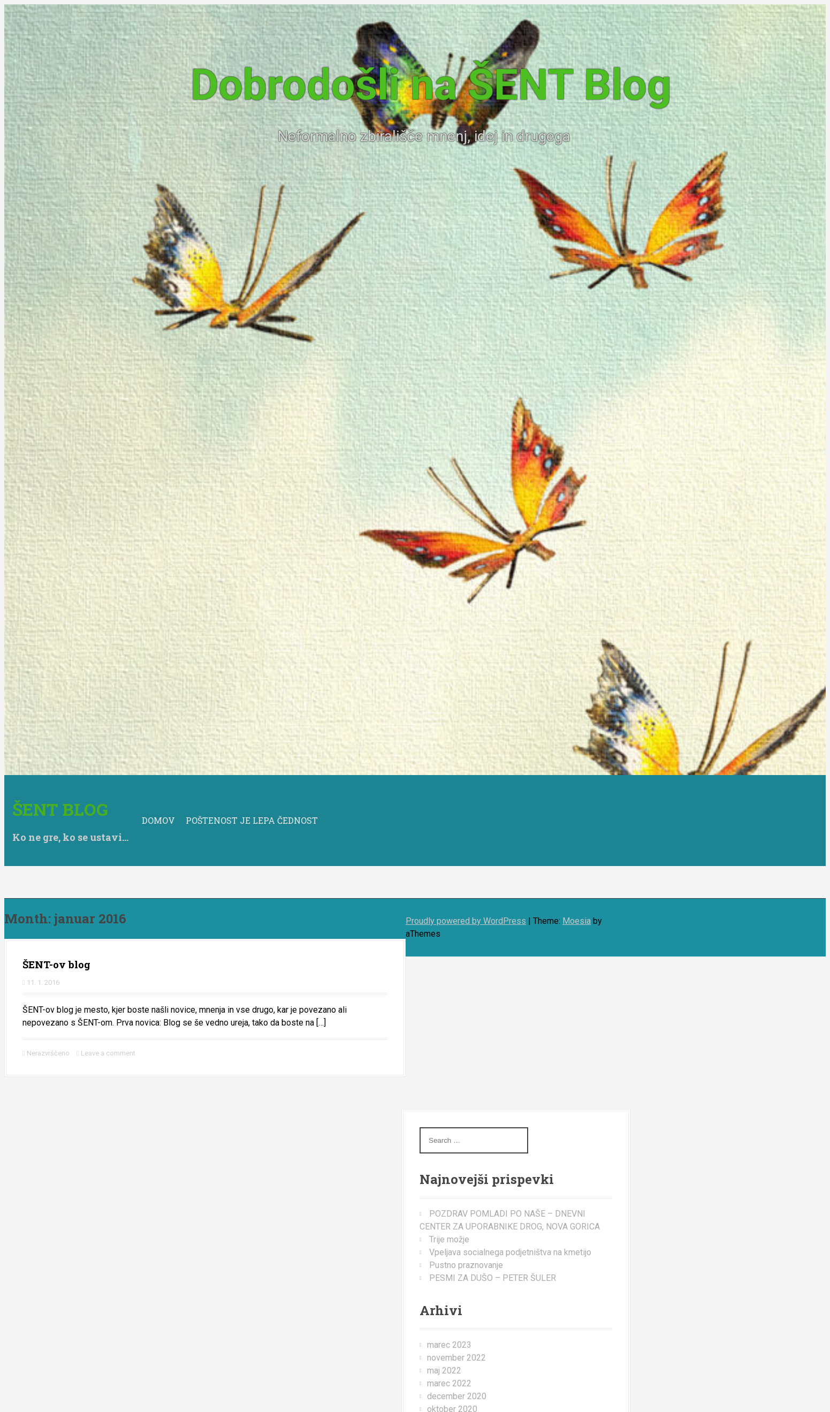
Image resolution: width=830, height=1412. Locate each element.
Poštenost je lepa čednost (252, 820)
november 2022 (456, 1358)
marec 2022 (449, 1383)
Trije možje (449, 1239)
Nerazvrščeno (48, 1053)
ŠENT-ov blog (56, 964)
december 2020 (456, 1396)
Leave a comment (108, 1053)
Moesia (576, 921)
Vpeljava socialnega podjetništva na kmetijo (510, 1252)
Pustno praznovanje (466, 1265)
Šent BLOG (60, 809)
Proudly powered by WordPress (466, 921)
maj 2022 (444, 1370)
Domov (158, 820)
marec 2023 (449, 1345)
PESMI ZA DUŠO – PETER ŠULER (492, 1278)
